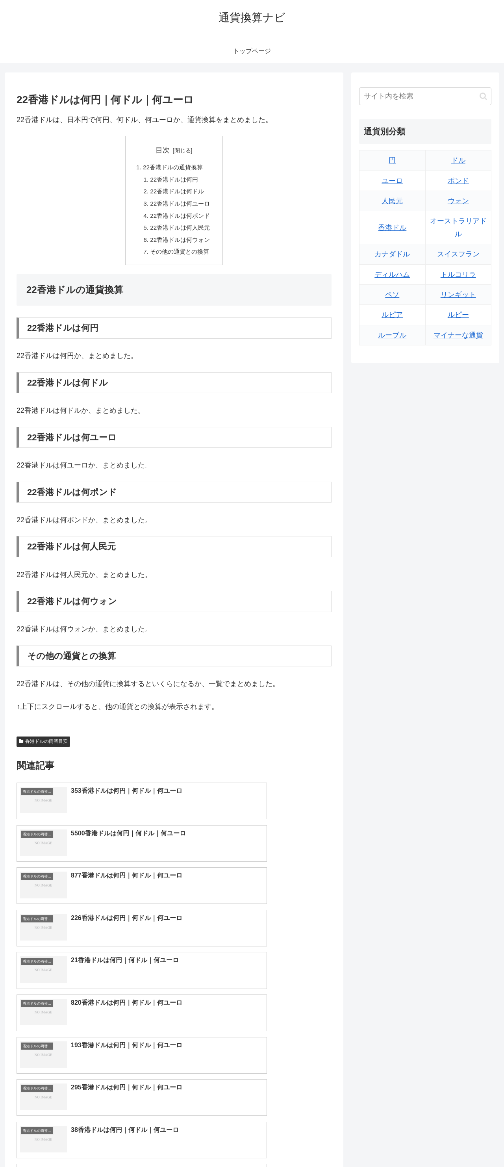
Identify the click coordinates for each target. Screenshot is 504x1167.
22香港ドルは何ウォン (180, 244)
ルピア (392, 315)
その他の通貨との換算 (179, 256)
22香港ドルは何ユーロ (180, 206)
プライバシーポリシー (464, 1142)
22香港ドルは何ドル (177, 193)
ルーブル (392, 335)
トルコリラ (458, 274)
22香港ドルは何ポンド (180, 218)
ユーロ (392, 181)
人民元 (392, 201)
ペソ (392, 295)
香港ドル (392, 228)
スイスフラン (458, 254)
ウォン (458, 201)
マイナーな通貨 (458, 335)
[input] (425, 96)
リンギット (458, 295)
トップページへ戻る (403, 1142)
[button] (483, 96)
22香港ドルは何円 (174, 180)
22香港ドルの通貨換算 (173, 167)
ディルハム (392, 274)
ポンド (458, 181)
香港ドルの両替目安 (43, 747)
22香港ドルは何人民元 (180, 231)
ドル (458, 160)
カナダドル (392, 254)
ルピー (458, 315)
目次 (163, 150)
